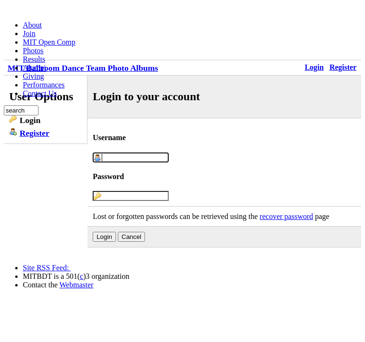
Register (34, 133)
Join (29, 33)
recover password (286, 216)
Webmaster (76, 285)
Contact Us (40, 93)
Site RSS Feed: (47, 268)
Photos (33, 51)
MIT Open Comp (49, 42)
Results (34, 59)
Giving (33, 76)
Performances (44, 85)
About (32, 25)
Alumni (34, 68)
